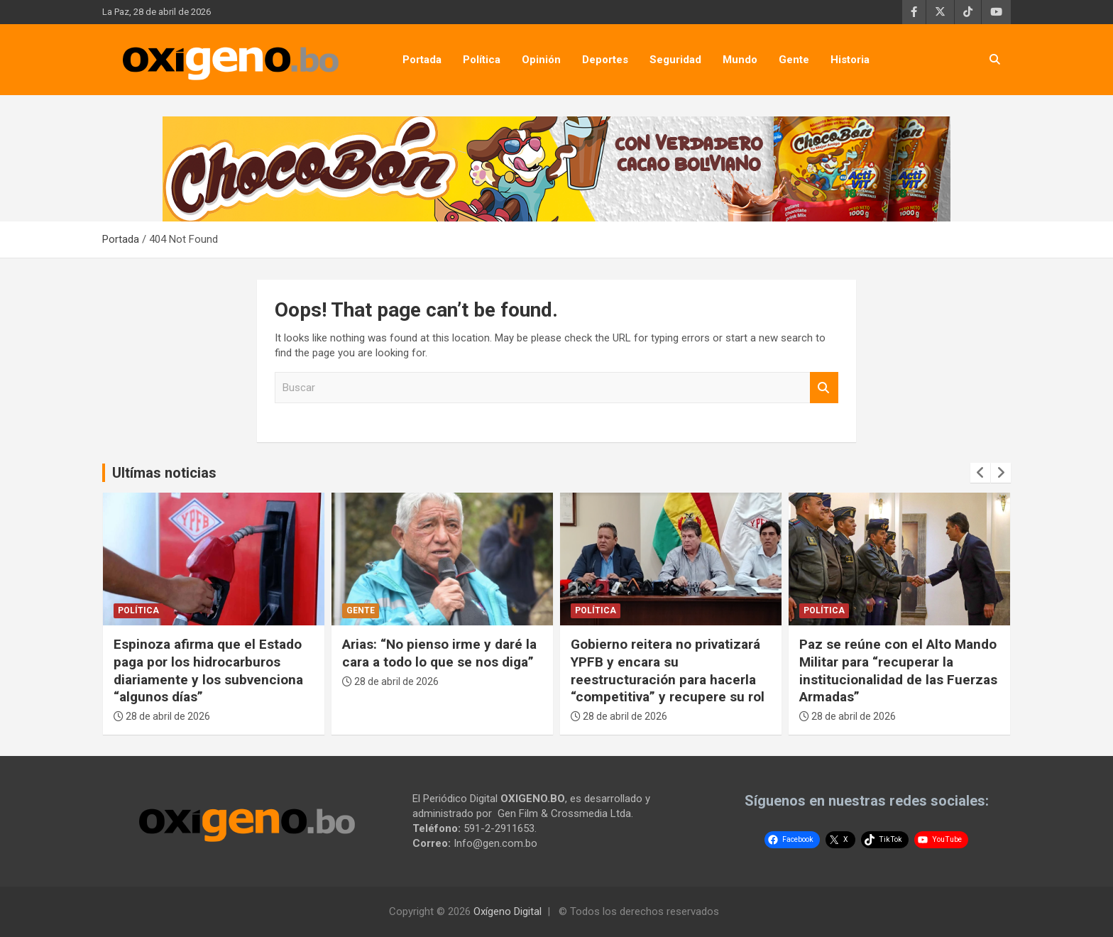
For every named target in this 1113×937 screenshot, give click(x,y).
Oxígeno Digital (507, 911)
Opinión (541, 59)
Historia (850, 59)
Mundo (740, 59)
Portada (422, 59)
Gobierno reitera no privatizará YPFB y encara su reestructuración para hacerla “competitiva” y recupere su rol (667, 670)
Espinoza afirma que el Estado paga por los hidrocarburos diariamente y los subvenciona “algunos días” (208, 670)
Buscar (824, 388)
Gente (794, 59)
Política (481, 59)
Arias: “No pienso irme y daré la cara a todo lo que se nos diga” (439, 653)
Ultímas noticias (164, 472)
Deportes (605, 59)
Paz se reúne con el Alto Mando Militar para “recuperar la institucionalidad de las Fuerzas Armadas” (898, 670)
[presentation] (980, 473)
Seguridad (675, 59)
